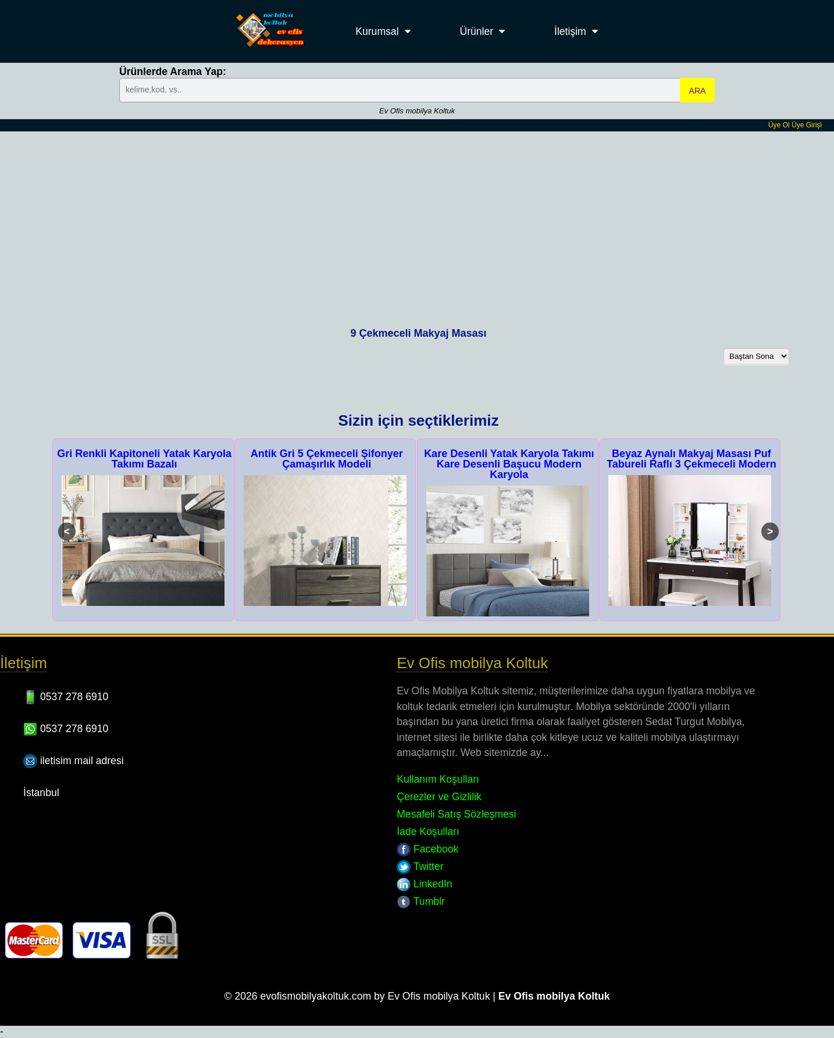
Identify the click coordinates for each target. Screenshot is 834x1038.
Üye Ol (779, 125)
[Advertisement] (417, 218)
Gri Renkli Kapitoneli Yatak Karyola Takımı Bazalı (144, 459)
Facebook (427, 849)
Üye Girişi (807, 125)
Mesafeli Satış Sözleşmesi (456, 814)
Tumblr (421, 901)
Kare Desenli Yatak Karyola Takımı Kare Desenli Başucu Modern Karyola (509, 464)
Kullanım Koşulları (438, 779)
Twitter (420, 866)
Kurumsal (376, 31)
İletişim (570, 31)
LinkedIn (424, 884)
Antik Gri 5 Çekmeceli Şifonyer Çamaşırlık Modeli (327, 459)
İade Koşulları (428, 831)
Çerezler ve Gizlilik (439, 796)
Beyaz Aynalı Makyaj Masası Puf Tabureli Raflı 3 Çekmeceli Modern (691, 459)
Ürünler (476, 31)
